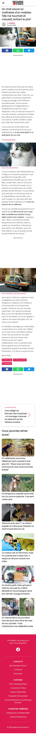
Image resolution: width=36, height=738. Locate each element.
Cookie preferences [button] (18, 717)
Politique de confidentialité (18, 713)
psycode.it (18, 673)
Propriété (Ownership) (18, 696)
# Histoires (7, 363)
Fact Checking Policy (18, 684)
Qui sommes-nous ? (18, 665)
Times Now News (9, 140)
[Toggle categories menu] (3, 3)
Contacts (18, 669)
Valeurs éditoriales (18, 692)
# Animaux (7, 360)
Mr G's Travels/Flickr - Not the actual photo (14, 293)
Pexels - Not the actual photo (10, 167)
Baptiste (12, 23)
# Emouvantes (19, 360)
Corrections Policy (18, 688)
